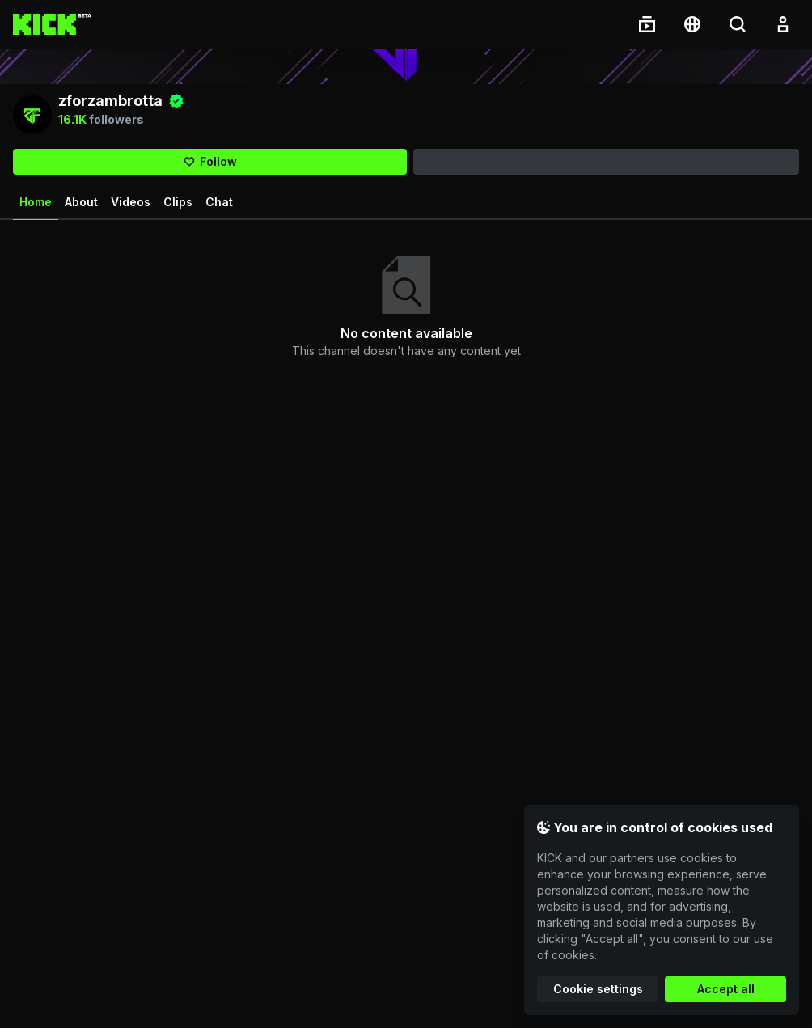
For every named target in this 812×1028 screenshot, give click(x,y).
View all (780, 242)
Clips (177, 205)
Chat (219, 205)
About (81, 205)
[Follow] (210, 165)
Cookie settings (598, 989)
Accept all (726, 989)
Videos (130, 205)
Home (35, 211)
